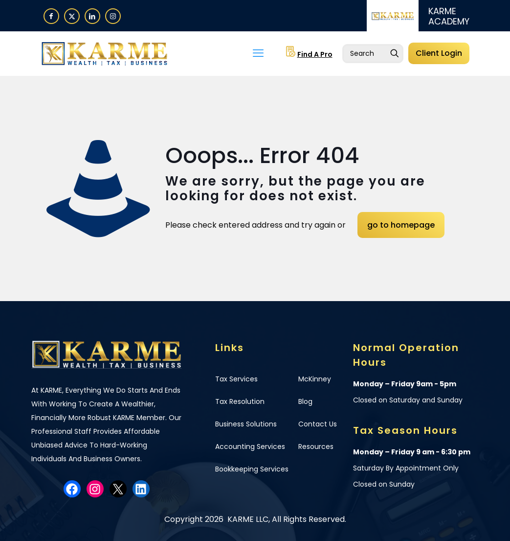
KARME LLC (246, 519)
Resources (315, 446)
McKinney (314, 379)
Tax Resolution (240, 401)
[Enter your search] (372, 53)
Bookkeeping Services (251, 469)
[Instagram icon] (113, 16)
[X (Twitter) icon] (72, 16)
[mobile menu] (258, 53)
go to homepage (401, 225)
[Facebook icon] (51, 16)
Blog (305, 401)
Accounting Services (250, 446)
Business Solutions (246, 424)
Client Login (439, 53)
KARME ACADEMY (448, 16)
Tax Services (236, 379)
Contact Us (317, 424)
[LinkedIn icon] (92, 16)
